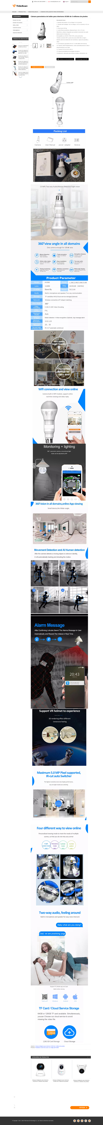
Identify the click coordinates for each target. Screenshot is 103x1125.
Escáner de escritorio (17, 22)
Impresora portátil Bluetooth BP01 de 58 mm (23, 46)
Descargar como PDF (83, 59)
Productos (53, 7)
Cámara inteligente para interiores (52, 11)
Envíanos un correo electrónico (66, 59)
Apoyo (65, 7)
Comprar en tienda (44, 7)
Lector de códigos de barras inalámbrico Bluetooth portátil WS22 (23, 74)
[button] (20, 42)
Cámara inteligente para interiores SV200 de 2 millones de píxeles (50, 1046)
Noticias (71, 7)
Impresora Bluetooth (17, 32)
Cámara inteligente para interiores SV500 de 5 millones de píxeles (61, 1080)
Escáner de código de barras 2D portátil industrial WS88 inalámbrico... (23, 63)
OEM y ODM (16, 25)
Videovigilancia (33, 11)
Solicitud (60, 7)
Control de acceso (17, 27)
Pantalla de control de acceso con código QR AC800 (47, 1047)
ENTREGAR (82, 1108)
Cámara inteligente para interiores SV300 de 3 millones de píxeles (81, 1081)
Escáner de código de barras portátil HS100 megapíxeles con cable (23, 52)
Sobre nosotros (79, 7)
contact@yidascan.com (55, 1)
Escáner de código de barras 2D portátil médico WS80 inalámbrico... (23, 68)
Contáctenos (88, 7)
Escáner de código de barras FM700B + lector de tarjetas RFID (23, 57)
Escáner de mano (17, 20)
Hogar (14, 11)
